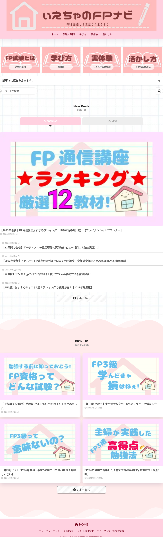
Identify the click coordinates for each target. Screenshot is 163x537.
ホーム (54, 34)
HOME (81, 524)
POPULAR (50, 121)
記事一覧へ (81, 298)
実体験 (94, 34)
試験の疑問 (69, 34)
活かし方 (107, 34)
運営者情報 (118, 531)
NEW (112, 121)
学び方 (82, 34)
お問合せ (68, 531)
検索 (159, 91)
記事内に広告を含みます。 (18, 80)
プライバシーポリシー (50, 531)
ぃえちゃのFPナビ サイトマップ (93, 531)
